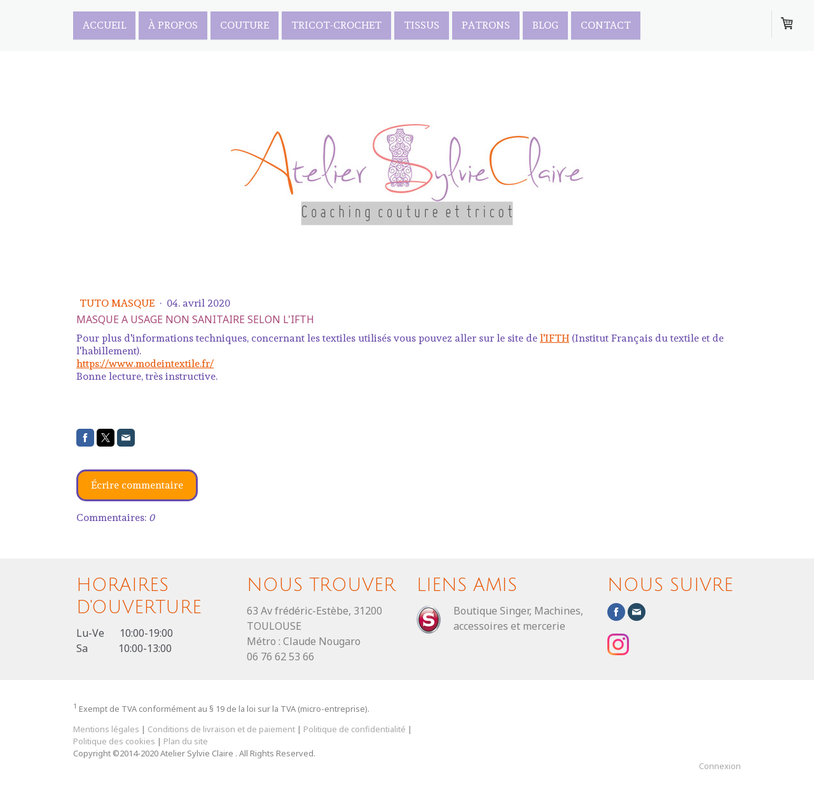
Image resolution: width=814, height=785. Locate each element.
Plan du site (185, 741)
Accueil (104, 24)
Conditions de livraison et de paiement (221, 729)
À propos (173, 24)
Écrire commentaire (137, 485)
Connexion (720, 766)
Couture (244, 24)
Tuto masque (118, 303)
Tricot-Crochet (336, 24)
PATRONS (486, 24)
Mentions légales (106, 729)
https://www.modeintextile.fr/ (145, 364)
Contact (606, 24)
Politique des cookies (114, 741)
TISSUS (421, 24)
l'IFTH (554, 338)
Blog (545, 24)
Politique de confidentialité (354, 729)
